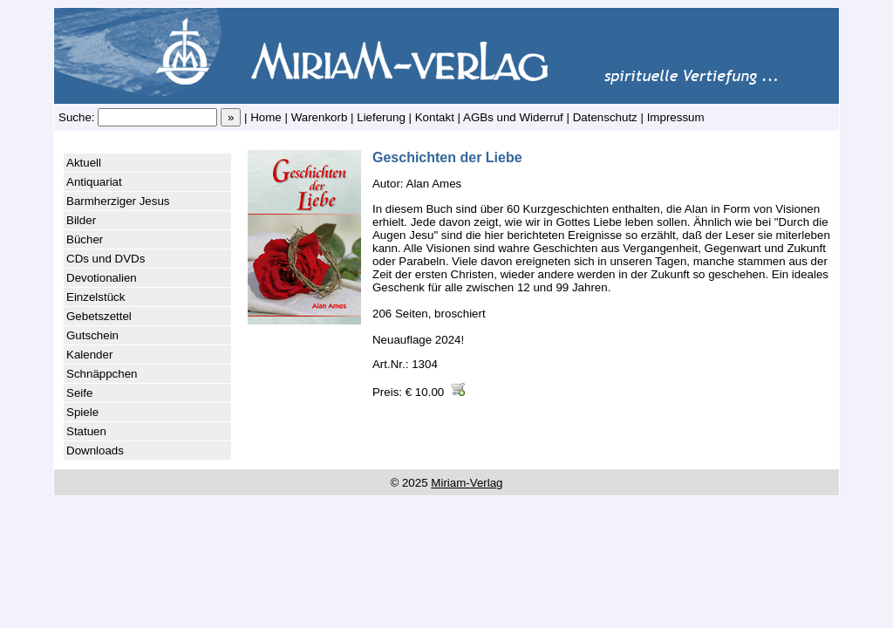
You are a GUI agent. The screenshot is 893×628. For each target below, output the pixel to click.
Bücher (84, 239)
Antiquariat (94, 181)
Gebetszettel (99, 316)
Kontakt (434, 117)
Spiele (82, 412)
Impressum (676, 117)
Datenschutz (605, 117)
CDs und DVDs (105, 258)
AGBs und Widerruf (513, 117)
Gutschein (92, 335)
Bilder (81, 220)
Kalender (89, 354)
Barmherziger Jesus (118, 201)
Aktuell (83, 162)
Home (266, 117)
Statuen (86, 431)
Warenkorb (319, 117)
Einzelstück (95, 297)
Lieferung (381, 117)
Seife (79, 392)
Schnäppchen (102, 373)
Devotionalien (101, 277)
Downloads (95, 450)
